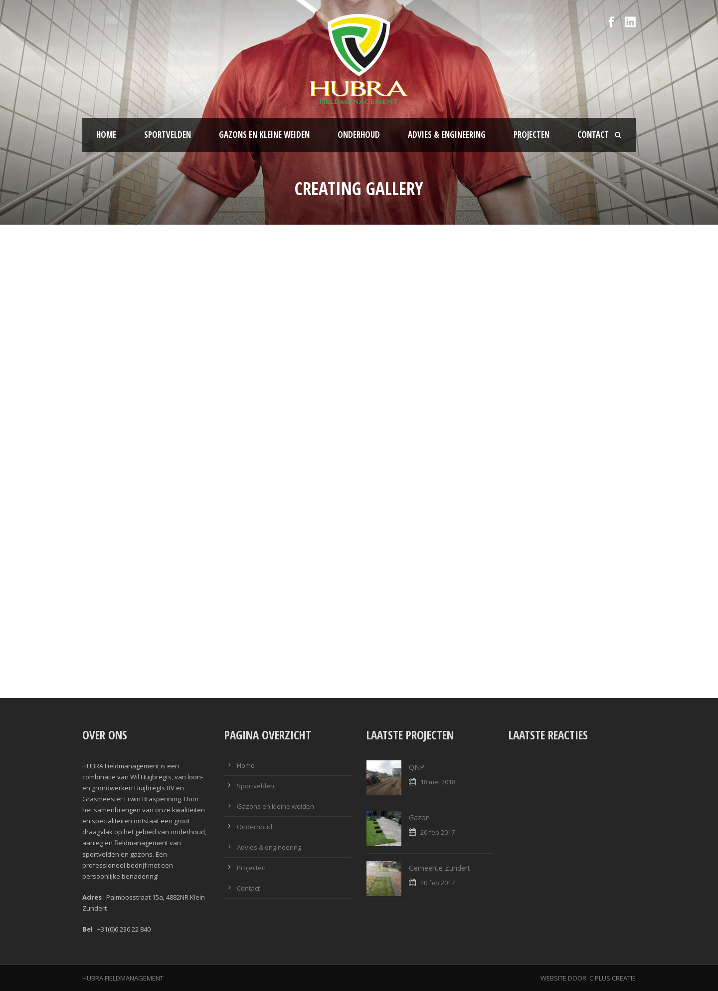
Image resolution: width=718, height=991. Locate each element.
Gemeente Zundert (439, 868)
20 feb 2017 (437, 832)
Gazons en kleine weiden (264, 134)
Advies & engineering (447, 134)
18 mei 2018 (437, 781)
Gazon (419, 817)
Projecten (531, 134)
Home (106, 134)
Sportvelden (167, 134)
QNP (416, 767)
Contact (593, 134)
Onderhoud (359, 134)
